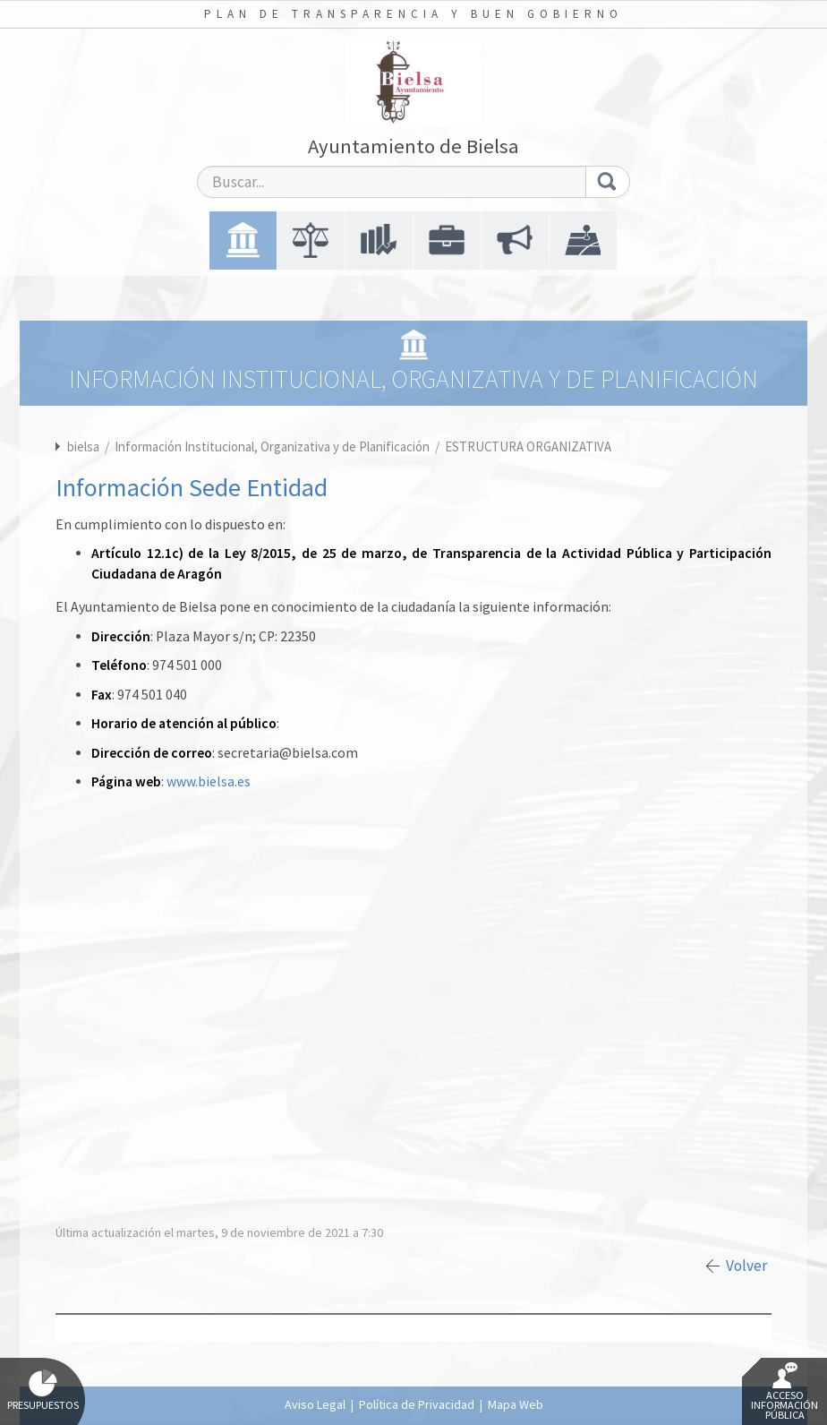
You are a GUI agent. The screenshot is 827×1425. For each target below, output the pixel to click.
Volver (746, 1265)
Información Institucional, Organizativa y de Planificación (273, 446)
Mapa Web (515, 1404)
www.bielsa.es (208, 781)
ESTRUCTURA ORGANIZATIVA (528, 446)
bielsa (83, 446)
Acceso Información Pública (784, 1391)
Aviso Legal (315, 1404)
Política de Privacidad (416, 1404)
